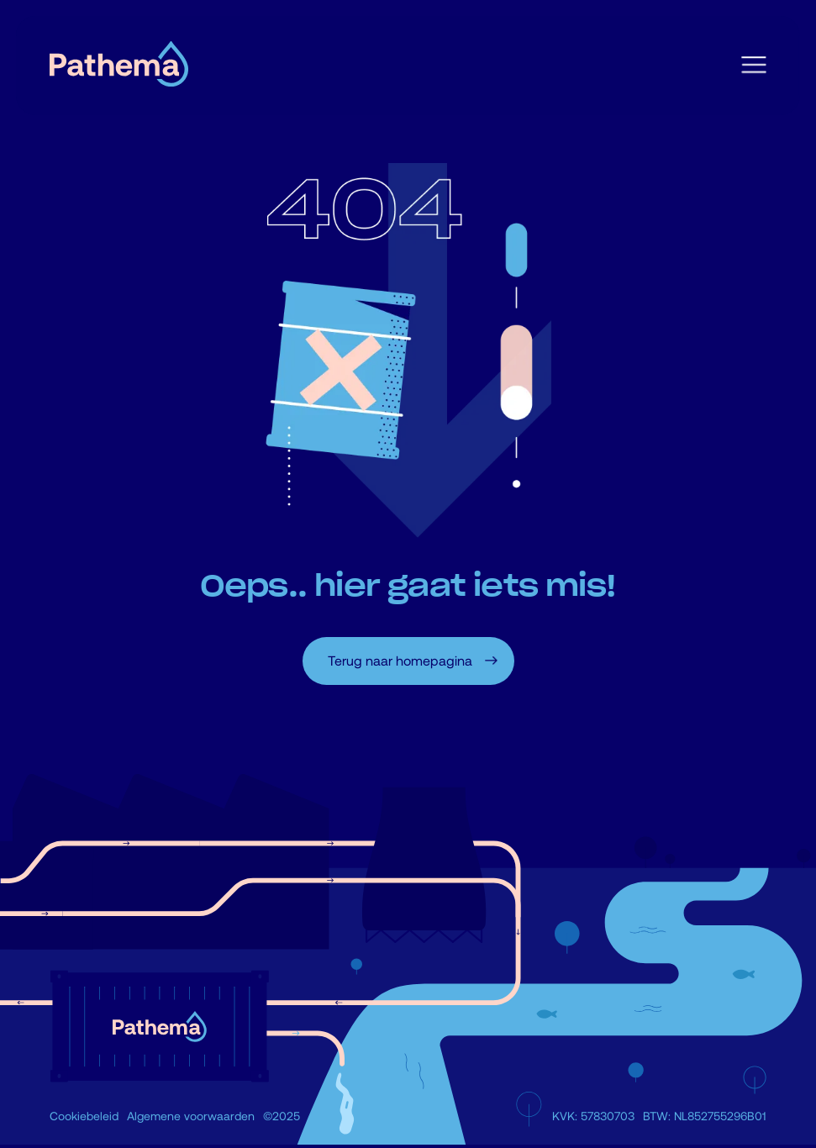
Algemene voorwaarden (191, 1116)
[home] (119, 66)
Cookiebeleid (84, 1116)
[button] (753, 65)
